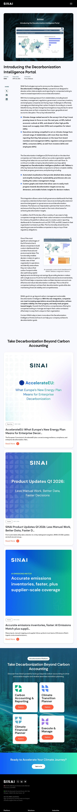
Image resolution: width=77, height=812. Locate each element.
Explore (21, 707)
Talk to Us (38, 767)
